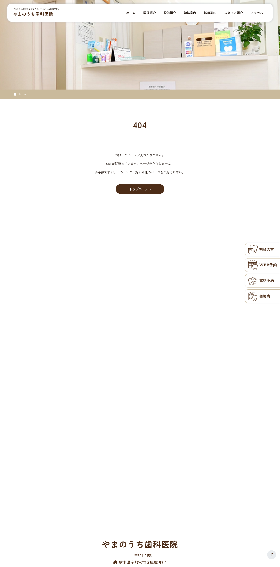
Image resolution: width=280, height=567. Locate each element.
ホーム (22, 94)
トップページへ (140, 189)
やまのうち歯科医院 (34, 14)
